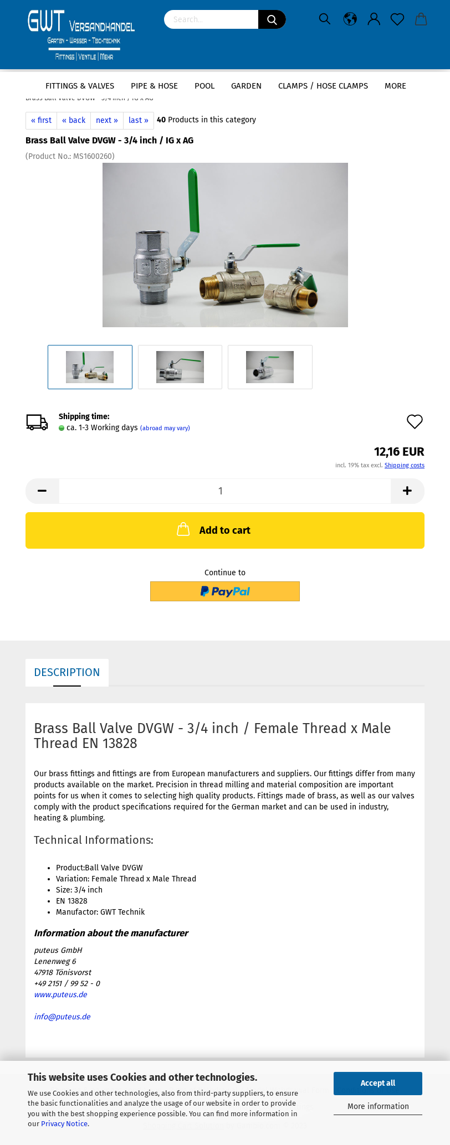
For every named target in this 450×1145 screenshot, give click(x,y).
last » (139, 120)
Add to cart (212, 529)
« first (41, 120)
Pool (204, 86)
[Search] (272, 19)
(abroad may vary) (165, 428)
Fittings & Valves (79, 86)
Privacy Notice (64, 1124)
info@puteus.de (62, 1017)
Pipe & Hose (154, 86)
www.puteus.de (60, 994)
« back (73, 120)
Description (67, 672)
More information (378, 1106)
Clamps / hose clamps (323, 86)
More (395, 86)
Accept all (378, 1083)
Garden (246, 86)
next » (107, 120)
